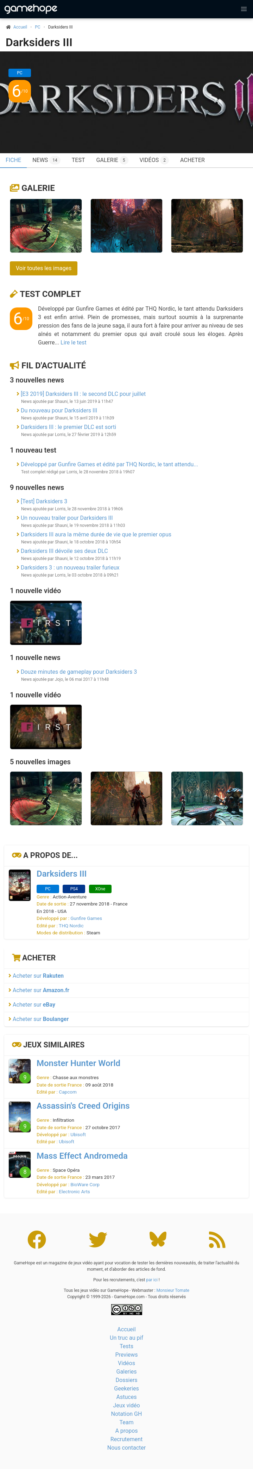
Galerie (112, 160)
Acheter (192, 160)
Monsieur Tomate (172, 1290)
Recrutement (126, 1439)
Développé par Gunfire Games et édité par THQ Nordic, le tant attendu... (109, 464)
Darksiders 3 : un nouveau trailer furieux (70, 567)
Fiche (13, 160)
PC (37, 27)
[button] (244, 9)
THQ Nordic (71, 925)
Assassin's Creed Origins (83, 1106)
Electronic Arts (74, 1191)
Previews (126, 1354)
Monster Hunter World (78, 1063)
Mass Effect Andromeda (82, 1156)
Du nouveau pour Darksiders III (59, 410)
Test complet (50, 294)
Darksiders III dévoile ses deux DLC (64, 551)
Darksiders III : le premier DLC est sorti (68, 427)
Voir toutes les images (43, 268)
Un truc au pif (126, 1337)
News (46, 160)
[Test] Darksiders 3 (44, 501)
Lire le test (74, 342)
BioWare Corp (85, 1184)
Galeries (126, 1371)
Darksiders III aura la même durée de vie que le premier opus (96, 534)
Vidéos (154, 160)
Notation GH (126, 1414)
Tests (126, 1346)
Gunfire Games (86, 918)
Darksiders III (39, 42)
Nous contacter (126, 1447)
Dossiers (126, 1380)
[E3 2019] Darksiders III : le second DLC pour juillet (83, 394)
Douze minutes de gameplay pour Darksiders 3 (79, 671)
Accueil (126, 1329)
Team (127, 1422)
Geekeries (126, 1388)
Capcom (68, 1092)
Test (78, 160)
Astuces (126, 1397)
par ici (151, 1279)
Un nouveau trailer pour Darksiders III (67, 518)
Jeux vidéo (126, 1405)
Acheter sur (36, 975)
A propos (126, 1430)
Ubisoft (78, 1134)
